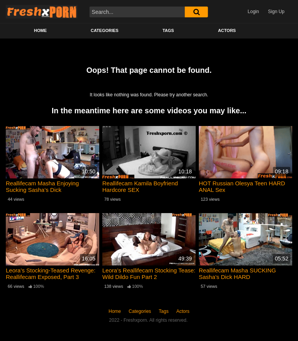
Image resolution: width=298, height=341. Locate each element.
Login (253, 11)
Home (40, 30)
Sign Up (276, 11)
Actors (227, 30)
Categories (105, 30)
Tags (168, 30)
